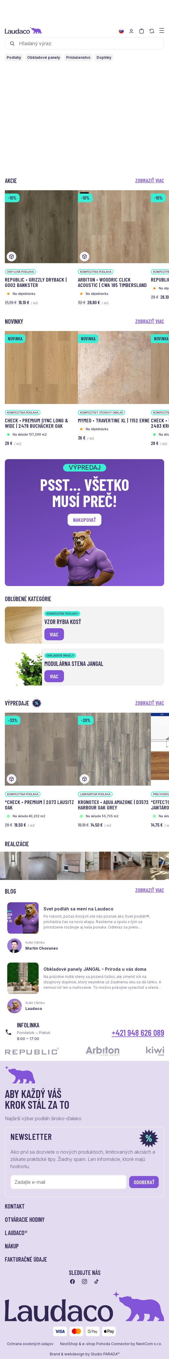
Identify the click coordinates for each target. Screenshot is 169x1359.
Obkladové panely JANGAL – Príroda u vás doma (94, 969)
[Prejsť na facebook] (72, 1281)
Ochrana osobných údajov (30, 1344)
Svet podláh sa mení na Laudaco (78, 908)
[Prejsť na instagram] (84, 1281)
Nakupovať (84, 519)
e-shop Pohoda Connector (106, 1344)
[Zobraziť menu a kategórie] (161, 30)
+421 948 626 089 (138, 1032)
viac (54, 634)
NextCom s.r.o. (149, 1344)
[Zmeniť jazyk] (121, 31)
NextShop (69, 1344)
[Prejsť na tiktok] (96, 1281)
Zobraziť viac (149, 180)
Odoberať (144, 1182)
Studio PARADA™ (105, 1354)
